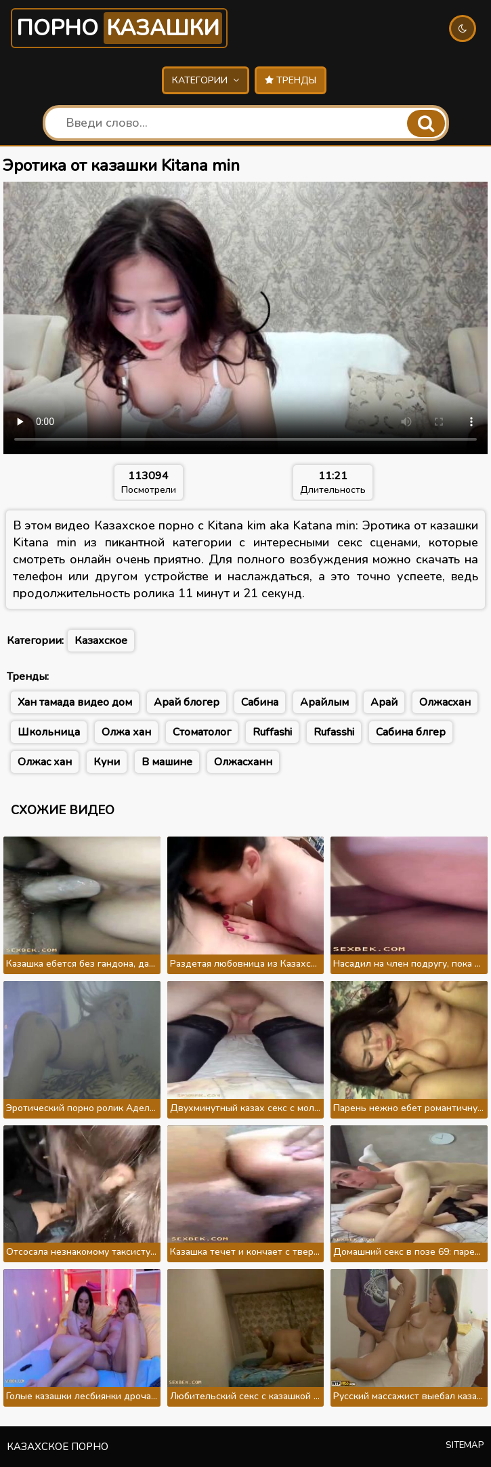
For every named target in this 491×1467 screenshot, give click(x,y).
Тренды (290, 80)
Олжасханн (243, 762)
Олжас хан (45, 762)
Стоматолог (202, 732)
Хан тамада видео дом (75, 702)
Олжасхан (445, 702)
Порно (119, 28)
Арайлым (324, 702)
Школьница (49, 732)
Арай (384, 702)
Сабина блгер (411, 732)
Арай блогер (186, 702)
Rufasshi (334, 732)
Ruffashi (272, 732)
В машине (167, 762)
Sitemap (465, 1445)
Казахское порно (57, 1446)
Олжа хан (126, 732)
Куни (106, 762)
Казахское (100, 640)
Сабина (259, 702)
